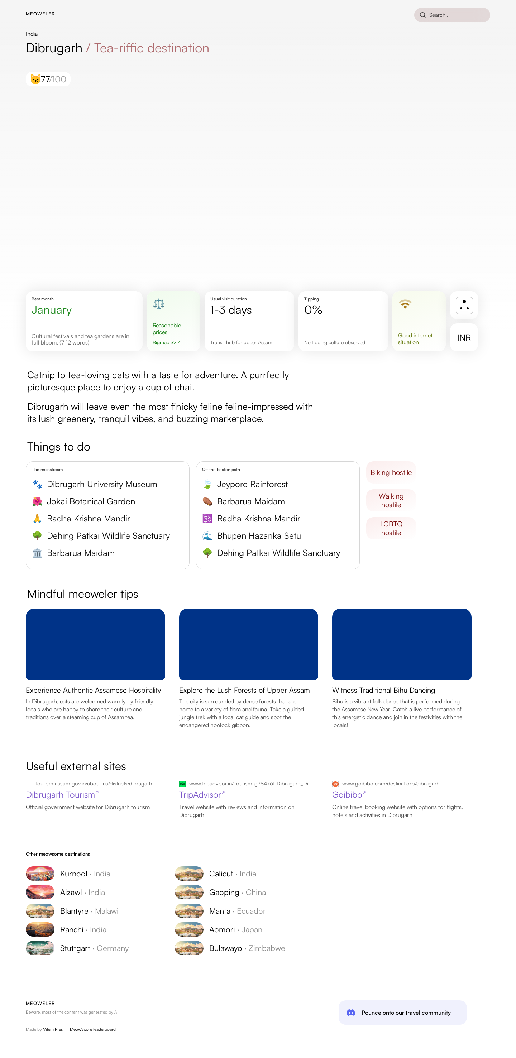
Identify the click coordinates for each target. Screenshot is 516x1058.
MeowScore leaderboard (93, 1029)
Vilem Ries (53, 1029)
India (32, 33)
